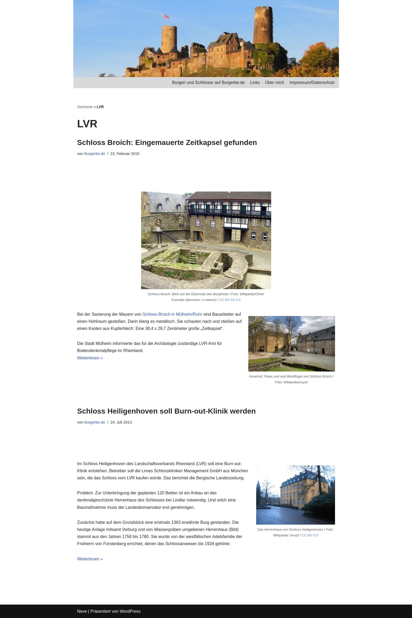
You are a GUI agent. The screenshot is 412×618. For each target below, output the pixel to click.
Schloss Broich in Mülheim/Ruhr (172, 314)
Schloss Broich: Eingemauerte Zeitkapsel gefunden (167, 142)
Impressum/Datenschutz (312, 82)
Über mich (274, 82)
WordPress (130, 611)
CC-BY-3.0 (310, 535)
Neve (82, 611)
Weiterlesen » (90, 358)
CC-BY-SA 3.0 (230, 300)
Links (255, 82)
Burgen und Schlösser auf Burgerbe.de (208, 82)
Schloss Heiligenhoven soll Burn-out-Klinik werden (166, 411)
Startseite (85, 107)
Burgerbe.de (94, 154)
